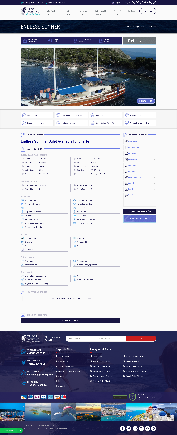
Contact (131, 11)
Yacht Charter (64, 356)
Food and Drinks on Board (69, 371)
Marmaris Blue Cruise (135, 356)
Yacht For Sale (118, 12)
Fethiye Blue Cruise (101, 366)
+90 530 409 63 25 (37, 3)
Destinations (98, 356)
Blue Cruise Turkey (134, 366)
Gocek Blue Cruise (134, 361)
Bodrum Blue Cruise (102, 361)
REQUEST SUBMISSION (140, 211)
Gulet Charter (67, 12)
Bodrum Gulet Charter (102, 376)
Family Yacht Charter (102, 371)
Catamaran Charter (82, 12)
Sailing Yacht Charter (100, 12)
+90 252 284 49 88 (59, 3)
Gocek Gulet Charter (135, 376)
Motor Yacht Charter (51, 12)
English (117, 3)
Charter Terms (64, 361)
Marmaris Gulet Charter (136, 371)
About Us (62, 386)
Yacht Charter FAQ (66, 366)
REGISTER (141, 338)
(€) (127, 3)
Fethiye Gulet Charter (102, 381)
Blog (60, 381)
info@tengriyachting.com (40, 374)
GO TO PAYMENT (120, 397)
